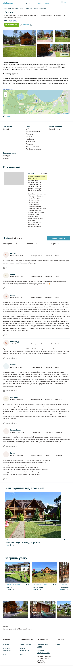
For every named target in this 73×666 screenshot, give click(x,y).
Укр (66, 3)
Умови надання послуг (42, 646)
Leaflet (58, 113)
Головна (6, 644)
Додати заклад (25, 644)
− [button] (5, 95)
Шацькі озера (8, 8)
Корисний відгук (10, 358)
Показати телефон (11, 24)
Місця (47, 3)
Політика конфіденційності (43, 652)
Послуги (38, 3)
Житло (28, 3)
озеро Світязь (19, 8)
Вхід (21, 654)
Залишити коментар (58, 238)
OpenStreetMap (65, 113)
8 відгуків (13, 20)
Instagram (58, 644)
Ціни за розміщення (24, 649)
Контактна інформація (7, 649)
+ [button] (5, 93)
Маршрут (24, 25)
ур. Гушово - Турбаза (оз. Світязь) (35, 8)
